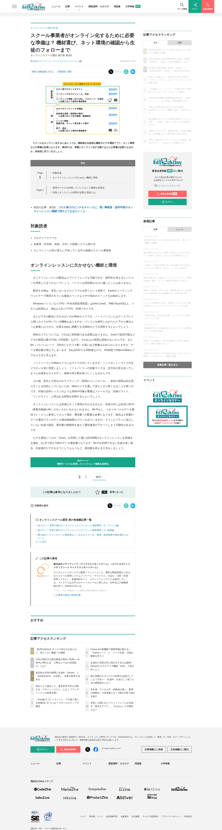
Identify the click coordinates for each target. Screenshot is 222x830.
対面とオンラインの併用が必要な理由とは (74, 192)
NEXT (100, 477)
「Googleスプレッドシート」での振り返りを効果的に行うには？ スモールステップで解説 (57, 702)
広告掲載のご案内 (180, 749)
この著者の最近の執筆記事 (67, 595)
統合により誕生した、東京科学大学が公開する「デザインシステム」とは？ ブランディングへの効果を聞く (57, 689)
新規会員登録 (166, 193)
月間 (179, 43)
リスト (118, 72)
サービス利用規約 (150, 816)
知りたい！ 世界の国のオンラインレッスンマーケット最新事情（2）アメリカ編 (78, 525)
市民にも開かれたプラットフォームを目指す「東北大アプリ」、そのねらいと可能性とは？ (111, 706)
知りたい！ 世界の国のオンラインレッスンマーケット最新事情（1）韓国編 (76, 530)
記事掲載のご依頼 (154, 749)
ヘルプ (83, 816)
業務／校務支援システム (42, 72)
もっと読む (41, 541)
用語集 (117, 6)
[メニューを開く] (14, 6)
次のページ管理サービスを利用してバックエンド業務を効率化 (83, 462)
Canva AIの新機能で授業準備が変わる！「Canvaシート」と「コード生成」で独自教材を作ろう (111, 652)
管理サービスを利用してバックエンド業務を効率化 (78, 187)
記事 (67, 6)
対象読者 (57, 173)
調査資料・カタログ (99, 6)
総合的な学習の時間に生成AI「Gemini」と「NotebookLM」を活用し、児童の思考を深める (58, 676)
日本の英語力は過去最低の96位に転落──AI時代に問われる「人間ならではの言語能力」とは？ (58, 662)
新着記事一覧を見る (167, 365)
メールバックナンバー (167, 185)
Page (40, 190)
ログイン (167, 202)
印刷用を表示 (39, 505)
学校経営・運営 (64, 72)
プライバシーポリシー (171, 816)
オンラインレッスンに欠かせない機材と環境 (75, 177)
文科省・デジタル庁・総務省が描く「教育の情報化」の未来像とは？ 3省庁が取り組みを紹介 (112, 692)
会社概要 (135, 816)
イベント (79, 6)
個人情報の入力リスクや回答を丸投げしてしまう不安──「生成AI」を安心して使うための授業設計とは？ (112, 679)
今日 (155, 43)
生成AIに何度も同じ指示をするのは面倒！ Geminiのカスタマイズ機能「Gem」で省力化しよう (112, 666)
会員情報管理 (112, 816)
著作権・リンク (96, 816)
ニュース (55, 6)
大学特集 (132, 6)
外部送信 (188, 816)
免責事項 (124, 816)
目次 (106, 163)
